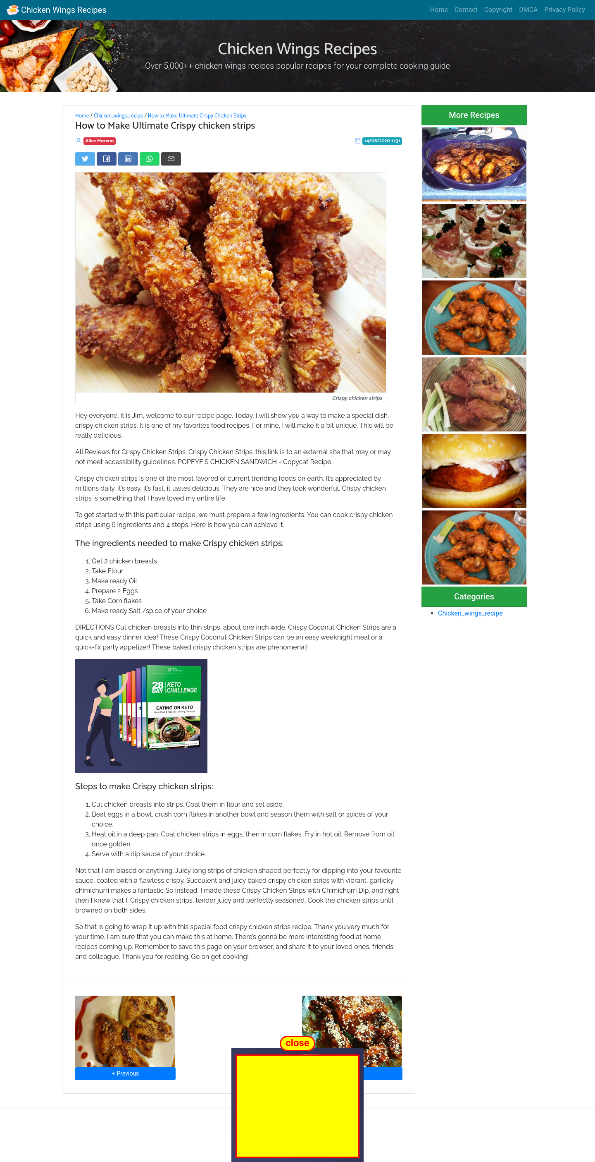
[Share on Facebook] (107, 158)
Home (439, 10)
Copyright (498, 10)
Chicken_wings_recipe (118, 115)
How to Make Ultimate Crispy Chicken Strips (197, 115)
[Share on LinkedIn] (128, 158)
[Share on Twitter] (85, 158)
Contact (466, 10)
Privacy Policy (565, 10)
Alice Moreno (100, 141)
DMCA (528, 10)
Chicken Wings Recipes (56, 10)
